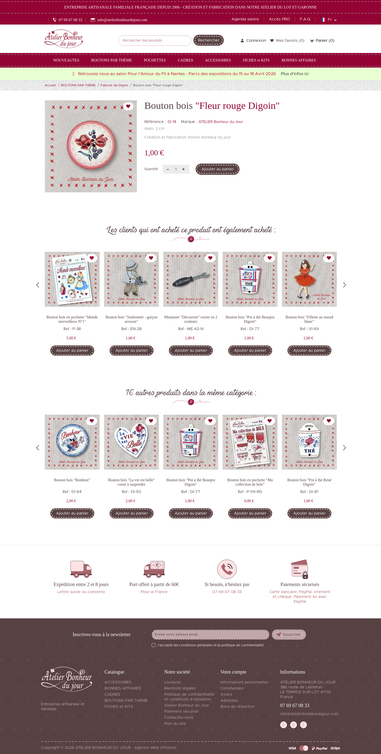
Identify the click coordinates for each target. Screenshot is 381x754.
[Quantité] (176, 169)
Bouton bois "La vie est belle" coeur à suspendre (131, 482)
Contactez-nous (178, 717)
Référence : (155, 122)
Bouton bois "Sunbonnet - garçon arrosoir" (131, 319)
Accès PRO (279, 19)
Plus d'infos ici (295, 74)
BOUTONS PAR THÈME (126, 700)
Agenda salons (245, 19)
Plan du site (175, 724)
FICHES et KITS (118, 707)
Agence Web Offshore (155, 748)
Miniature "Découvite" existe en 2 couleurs (190, 319)
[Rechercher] (154, 40)
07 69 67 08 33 (294, 705)
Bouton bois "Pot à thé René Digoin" (309, 482)
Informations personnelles (244, 682)
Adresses (229, 700)
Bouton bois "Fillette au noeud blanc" (309, 319)
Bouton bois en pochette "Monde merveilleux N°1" (72, 319)
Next (344, 285)
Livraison (172, 682)
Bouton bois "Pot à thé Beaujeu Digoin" (250, 319)
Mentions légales (180, 688)
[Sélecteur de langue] (328, 19)
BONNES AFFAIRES (122, 688)
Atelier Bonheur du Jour (186, 705)
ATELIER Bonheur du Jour (221, 122)
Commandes (231, 688)
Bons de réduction (237, 707)
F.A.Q (305, 19)
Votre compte (233, 672)
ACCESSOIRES (117, 682)
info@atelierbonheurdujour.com (309, 714)
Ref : (67, 329)
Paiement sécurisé (181, 711)
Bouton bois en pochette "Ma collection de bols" (250, 482)
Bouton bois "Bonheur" (72, 480)
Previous (37, 285)
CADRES (112, 694)
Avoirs (226, 694)
